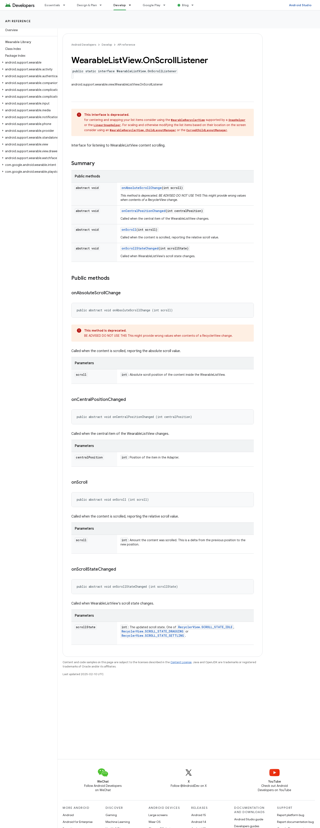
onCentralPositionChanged (144, 211)
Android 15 (198, 815)
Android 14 (198, 822)
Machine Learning (118, 822)
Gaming (111, 815)
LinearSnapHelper (107, 125)
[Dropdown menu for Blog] (194, 5)
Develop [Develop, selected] (119, 5)
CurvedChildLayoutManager (206, 130)
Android (68, 815)
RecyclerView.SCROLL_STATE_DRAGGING (152, 631)
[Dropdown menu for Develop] (132, 5)
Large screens (157, 815)
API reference (18, 21)
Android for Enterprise (77, 822)
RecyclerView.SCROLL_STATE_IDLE (205, 627)
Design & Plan (87, 5)
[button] (28, 62)
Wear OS (154, 822)
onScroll (129, 230)
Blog (185, 5)
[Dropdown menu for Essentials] (66, 5)
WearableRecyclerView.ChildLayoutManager (143, 130)
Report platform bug (290, 815)
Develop (107, 44)
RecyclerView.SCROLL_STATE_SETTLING (153, 636)
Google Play (152, 5)
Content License (181, 662)
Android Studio (300, 5)
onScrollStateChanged (140, 248)
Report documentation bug (295, 822)
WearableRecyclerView (188, 120)
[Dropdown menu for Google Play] (166, 5)
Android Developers (83, 44)
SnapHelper (236, 120)
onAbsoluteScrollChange (142, 188)
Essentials (52, 5)
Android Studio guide (248, 819)
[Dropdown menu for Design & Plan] (102, 5)
